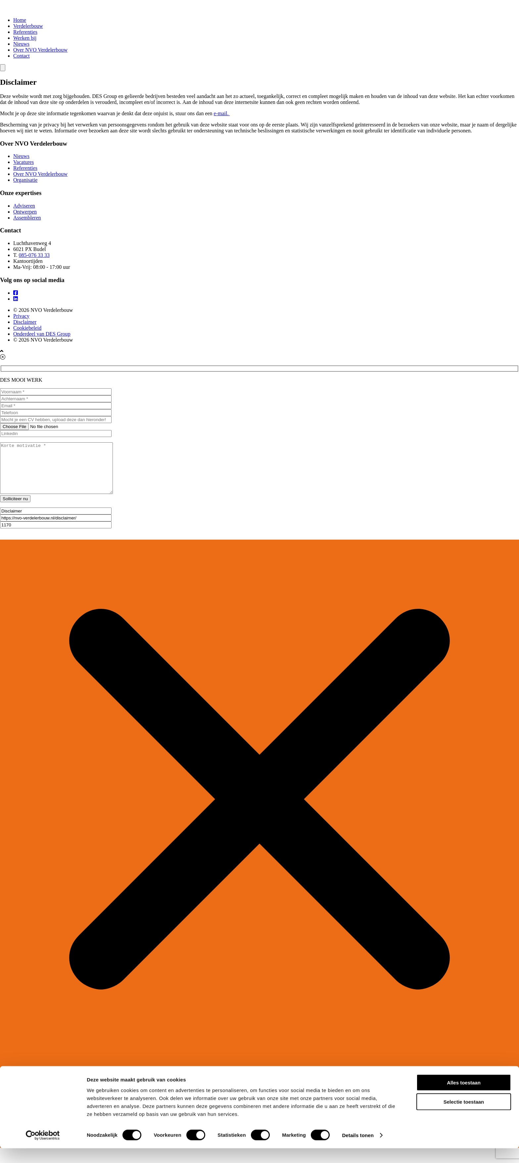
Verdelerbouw (28, 26)
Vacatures (23, 162)
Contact (21, 56)
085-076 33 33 (34, 255)
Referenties (25, 32)
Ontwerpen (25, 212)
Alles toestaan (464, 1097)
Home (19, 20)
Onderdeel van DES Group (42, 334)
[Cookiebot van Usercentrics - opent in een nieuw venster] (43, 1150)
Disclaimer (24, 322)
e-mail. (222, 113)
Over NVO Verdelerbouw (40, 50)
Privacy (21, 316)
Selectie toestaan (464, 1116)
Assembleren (27, 217)
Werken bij (24, 38)
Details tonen (357, 1150)
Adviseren (24, 206)
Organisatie (25, 180)
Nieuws (21, 44)
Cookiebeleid (27, 328)
